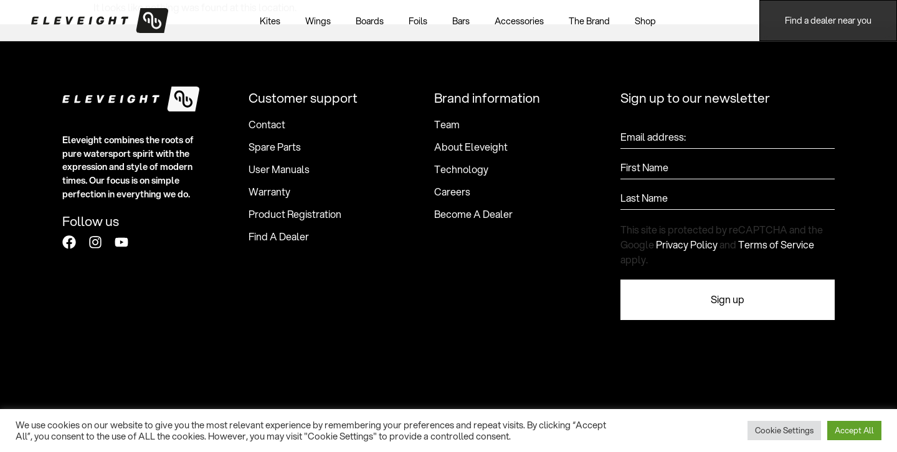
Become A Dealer (473, 214)
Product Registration (295, 214)
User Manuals (279, 169)
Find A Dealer (279, 236)
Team (447, 124)
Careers (452, 192)
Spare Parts (275, 147)
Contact (267, 124)
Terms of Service (776, 244)
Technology (461, 169)
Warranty (269, 192)
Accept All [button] (854, 430)
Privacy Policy (687, 244)
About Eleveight (471, 147)
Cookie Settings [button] (784, 430)
